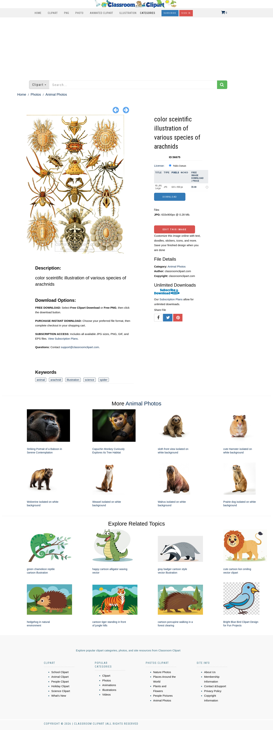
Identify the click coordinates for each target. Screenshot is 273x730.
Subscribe (170, 13)
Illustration (127, 12)
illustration (73, 379)
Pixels (175, 172)
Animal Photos (56, 94)
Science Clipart (60, 691)
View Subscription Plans (63, 338)
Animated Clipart (101, 12)
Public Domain (179, 166)
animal (41, 379)
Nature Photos (162, 672)
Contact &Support (215, 686)
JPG (165, 187)
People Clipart (60, 681)
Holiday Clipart (60, 686)
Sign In (186, 13)
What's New (58, 695)
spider (103, 379)
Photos (36, 94)
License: (159, 165)
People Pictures (163, 695)
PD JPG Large (158, 187)
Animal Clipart (60, 676)
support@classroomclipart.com (80, 347)
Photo (79, 12)
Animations (109, 685)
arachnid (55, 379)
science (89, 379)
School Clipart (60, 672)
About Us (210, 672)
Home (38, 12)
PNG (66, 12)
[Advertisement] (136, 47)
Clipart (53, 12)
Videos (106, 694)
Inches (184, 172)
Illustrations (109, 689)
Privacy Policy (212, 691)
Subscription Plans (170, 299)
